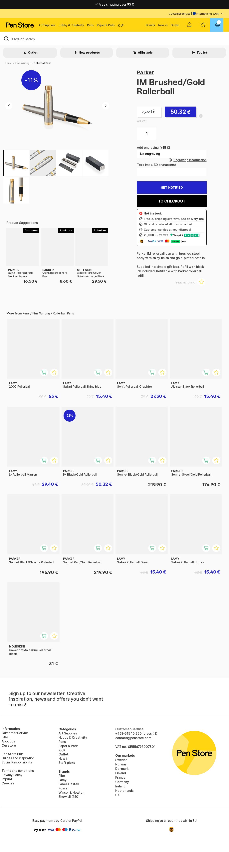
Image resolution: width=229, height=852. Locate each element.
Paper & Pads (106, 25)
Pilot (62, 776)
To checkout (171, 201)
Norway (121, 764)
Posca (63, 788)
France (120, 777)
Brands (150, 25)
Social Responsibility (17, 762)
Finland (120, 773)
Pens (90, 25)
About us (8, 741)
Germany (122, 782)
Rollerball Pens (42, 63)
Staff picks (67, 763)
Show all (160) (69, 797)
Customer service (179, 13)
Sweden (121, 760)
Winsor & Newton (71, 792)
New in (162, 25)
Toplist (201, 52)
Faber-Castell (69, 784)
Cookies (8, 783)
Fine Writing (22, 63)
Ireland (120, 786)
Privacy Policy (12, 775)
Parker (145, 72)
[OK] (114, 38)
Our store (9, 745)
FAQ (5, 737)
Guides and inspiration (18, 758)
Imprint (7, 779)
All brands (145, 52)
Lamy (63, 780)
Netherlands (124, 791)
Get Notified (172, 188)
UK (117, 795)
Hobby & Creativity (71, 25)
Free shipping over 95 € (114, 4)
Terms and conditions (18, 771)
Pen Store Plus (12, 754)
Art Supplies (47, 25)
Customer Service (15, 733)
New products (89, 52)
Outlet (175, 25)
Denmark (122, 769)
